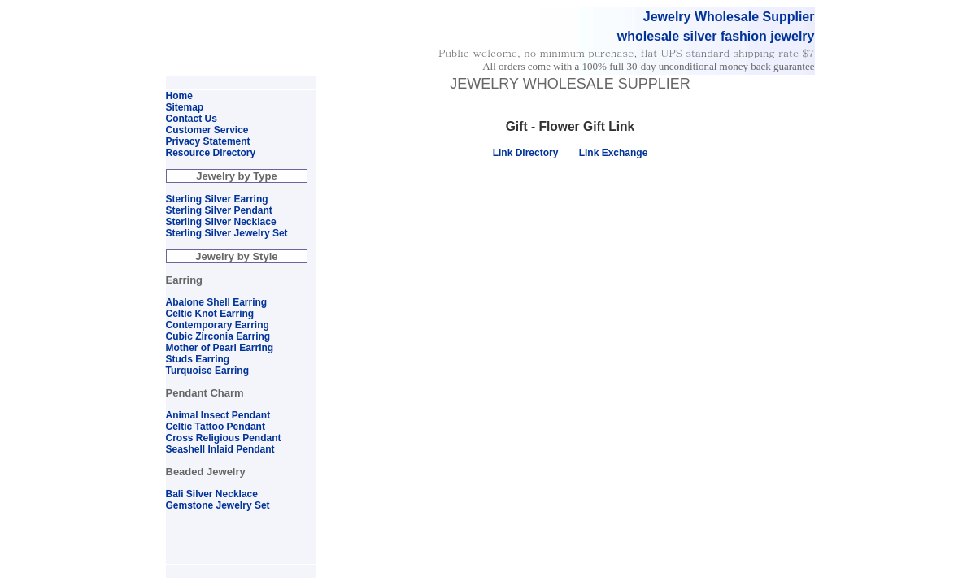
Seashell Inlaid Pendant (220, 449)
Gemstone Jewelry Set (218, 505)
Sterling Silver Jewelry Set (227, 233)
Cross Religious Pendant (223, 438)
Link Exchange (613, 152)
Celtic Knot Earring (210, 313)
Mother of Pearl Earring (220, 347)
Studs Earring (198, 359)
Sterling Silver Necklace (221, 222)
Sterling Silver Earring (217, 199)
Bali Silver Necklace (212, 494)
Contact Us (191, 118)
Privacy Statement (208, 141)
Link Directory (526, 152)
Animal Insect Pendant (218, 415)
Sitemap (185, 107)
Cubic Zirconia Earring (218, 336)
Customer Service (207, 130)
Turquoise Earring (207, 370)
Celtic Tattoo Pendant (215, 426)
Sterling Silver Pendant (219, 210)
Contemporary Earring (217, 325)
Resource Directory (211, 152)
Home (179, 96)
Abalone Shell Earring (217, 302)
